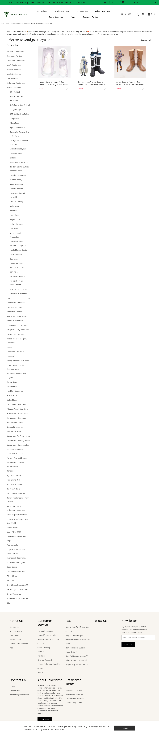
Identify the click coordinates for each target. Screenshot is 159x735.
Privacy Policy (15, 639)
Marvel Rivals (12, 527)
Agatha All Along (14, 475)
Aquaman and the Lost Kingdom (16, 375)
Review (40, 651)
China (12, 686)
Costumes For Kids (14, 56)
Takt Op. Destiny (16, 201)
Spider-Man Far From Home (18, 436)
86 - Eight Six (15, 92)
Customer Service (45, 623)
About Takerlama (17, 631)
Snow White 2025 (14, 532)
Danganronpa (15, 109)
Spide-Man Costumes (75, 698)
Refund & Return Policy (47, 635)
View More (45, 719)
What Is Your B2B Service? (76, 660)
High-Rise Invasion (17, 127)
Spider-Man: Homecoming (18, 445)
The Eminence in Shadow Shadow (17, 265)
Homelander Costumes (16, 418)
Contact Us (14, 627)
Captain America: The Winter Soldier (16, 551)
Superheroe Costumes (16, 404)
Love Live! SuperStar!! (19, 162)
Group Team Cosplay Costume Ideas (16, 367)
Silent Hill (10, 580)
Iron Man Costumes (15, 391)
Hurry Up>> (82, 2)
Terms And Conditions (19, 643)
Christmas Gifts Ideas (15, 351)
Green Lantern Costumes (17, 413)
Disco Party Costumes (16, 493)
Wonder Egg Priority (18, 175)
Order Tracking (44, 647)
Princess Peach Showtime (17, 409)
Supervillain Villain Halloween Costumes (16, 508)
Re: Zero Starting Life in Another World (19, 169)
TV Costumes (12, 78)
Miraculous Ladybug (18, 149)
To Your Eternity (16, 188)
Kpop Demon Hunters (16, 571)
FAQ (68, 621)
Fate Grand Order (14, 480)
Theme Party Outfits (15, 307)
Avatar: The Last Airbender (16, 98)
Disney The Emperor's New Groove (18, 500)
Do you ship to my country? (77, 664)
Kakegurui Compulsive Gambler (19, 142)
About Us (16, 621)
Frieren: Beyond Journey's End (16, 283)
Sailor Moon (14, 206)
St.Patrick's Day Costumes (17, 598)
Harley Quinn (12, 382)
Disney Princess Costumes (18, 360)
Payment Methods (45, 631)
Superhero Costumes (16, 60)
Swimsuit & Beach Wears (17, 316)
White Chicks (12, 576)
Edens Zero (14, 123)
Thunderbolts (12, 545)
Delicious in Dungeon (18, 293)
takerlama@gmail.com (19, 694)
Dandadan (11, 471)
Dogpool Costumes (15, 427)
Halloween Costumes (16, 83)
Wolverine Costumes (15, 334)
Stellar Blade (12, 400)
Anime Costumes (22, 23)
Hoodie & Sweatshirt (15, 320)
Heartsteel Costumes (15, 311)
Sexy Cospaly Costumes (17, 514)
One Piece (14, 228)
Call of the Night (16, 224)
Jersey (9, 347)
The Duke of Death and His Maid (19, 195)
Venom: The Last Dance (17, 458)
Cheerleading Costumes (17, 325)
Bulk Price (41, 656)
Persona (13, 210)
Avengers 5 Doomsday (16, 558)
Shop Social (14, 635)
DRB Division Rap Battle (19, 114)
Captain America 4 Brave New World (17, 521)
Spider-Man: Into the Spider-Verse (15, 464)
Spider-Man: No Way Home (18, 440)
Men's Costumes (14, 65)
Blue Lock (13, 259)
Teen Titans (14, 215)
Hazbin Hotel (12, 395)
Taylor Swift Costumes (16, 302)
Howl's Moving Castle (18, 250)
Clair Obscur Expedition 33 (17, 585)
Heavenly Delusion (17, 276)
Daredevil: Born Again (16, 562)
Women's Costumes (15, 51)
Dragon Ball (14, 118)
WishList (41, 672)
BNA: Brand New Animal (20, 105)
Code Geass (12, 567)
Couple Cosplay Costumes (18, 329)
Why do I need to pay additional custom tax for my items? (78, 639)
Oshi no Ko (14, 272)
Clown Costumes (14, 594)
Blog (11, 648)
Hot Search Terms (73, 682)
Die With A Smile (13, 489)
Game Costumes (14, 69)
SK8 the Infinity (16, 179)
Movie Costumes (14, 74)
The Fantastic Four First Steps (16, 538)
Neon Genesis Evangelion (15, 235)
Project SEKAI (15, 219)
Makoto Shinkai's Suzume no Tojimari (18, 243)
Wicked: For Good (14, 431)
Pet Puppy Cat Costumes (17, 589)
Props (9, 298)
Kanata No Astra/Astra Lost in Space (19, 134)
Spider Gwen (12, 386)
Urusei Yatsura (16, 254)
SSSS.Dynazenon (16, 184)
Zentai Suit (11, 356)
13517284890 (15, 690)
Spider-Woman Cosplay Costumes (17, 340)
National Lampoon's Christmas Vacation (15, 451)
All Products (10, 23)
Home (2, 23)
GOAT (9, 603)
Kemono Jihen (16, 153)
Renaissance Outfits (15, 422)
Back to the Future (14, 484)
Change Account (45, 660)
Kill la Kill (13, 158)
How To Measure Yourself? (77, 656)
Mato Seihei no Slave (18, 289)
